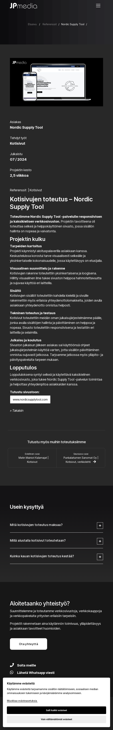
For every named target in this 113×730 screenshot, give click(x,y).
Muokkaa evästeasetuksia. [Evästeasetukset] (22, 700)
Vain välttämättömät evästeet (56, 719)
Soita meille (23, 665)
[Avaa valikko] (98, 5)
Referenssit (50, 24)
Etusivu (32, 24)
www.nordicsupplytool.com (30, 399)
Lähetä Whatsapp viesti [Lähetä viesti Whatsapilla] (32, 673)
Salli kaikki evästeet (56, 710)
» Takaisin (16, 410)
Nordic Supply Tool (72, 24)
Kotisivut (36, 190)
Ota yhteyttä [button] (28, 644)
